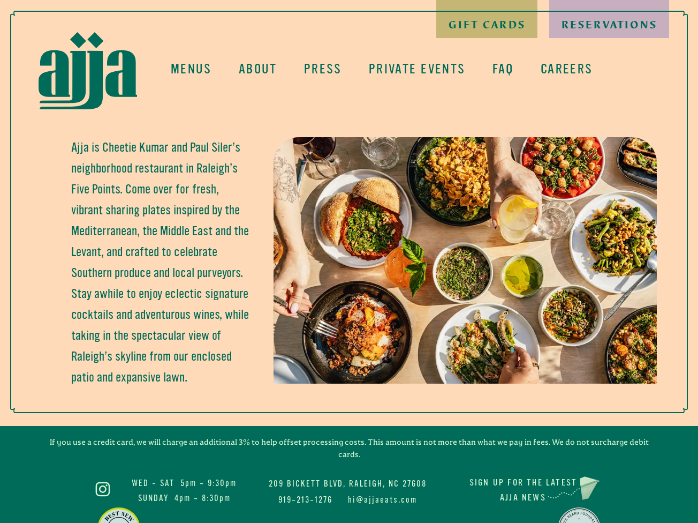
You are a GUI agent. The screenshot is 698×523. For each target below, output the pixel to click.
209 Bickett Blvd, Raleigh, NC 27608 (348, 483)
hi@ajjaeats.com (382, 499)
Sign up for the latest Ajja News (523, 490)
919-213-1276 (305, 499)
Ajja (88, 70)
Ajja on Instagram (102, 489)
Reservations (609, 25)
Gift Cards (487, 25)
